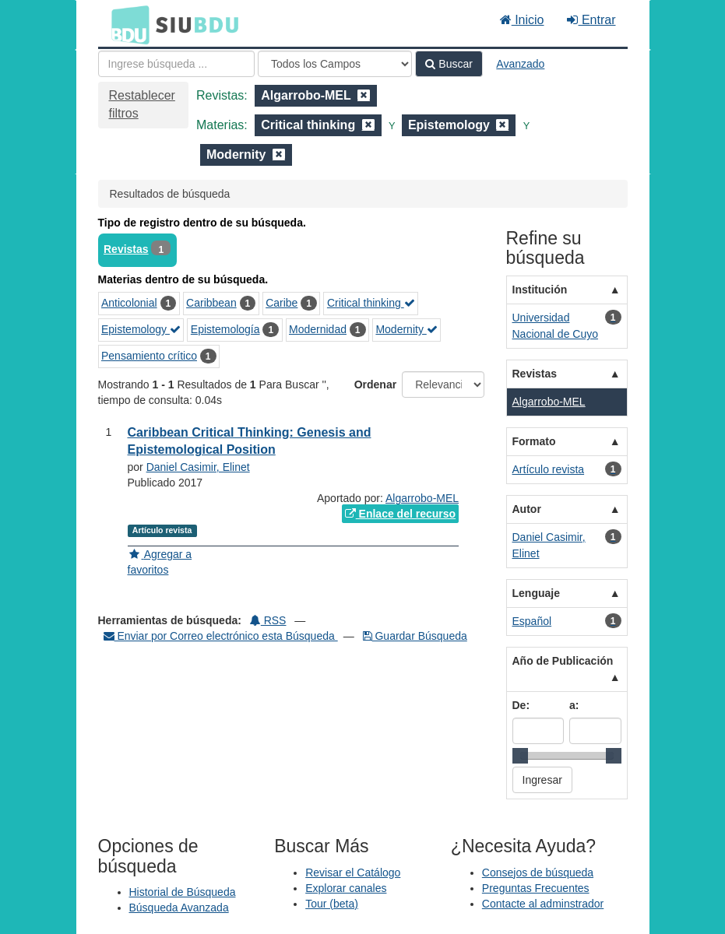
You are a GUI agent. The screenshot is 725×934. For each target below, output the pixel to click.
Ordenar (375, 384)
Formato (534, 441)
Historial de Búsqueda (182, 892)
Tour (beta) (331, 903)
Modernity (406, 329)
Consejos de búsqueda (537, 872)
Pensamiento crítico (149, 355)
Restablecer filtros (142, 104)
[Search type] (335, 64)
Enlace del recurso (400, 513)
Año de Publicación (563, 661)
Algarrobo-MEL (422, 498)
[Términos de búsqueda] (176, 64)
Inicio (522, 19)
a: (574, 705)
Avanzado (520, 64)
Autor (526, 509)
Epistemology (141, 329)
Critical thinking (371, 303)
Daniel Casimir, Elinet (198, 467)
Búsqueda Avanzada (179, 907)
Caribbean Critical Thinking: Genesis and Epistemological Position (249, 441)
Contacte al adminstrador (543, 903)
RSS (268, 620)
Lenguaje (536, 593)
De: (521, 705)
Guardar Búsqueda (415, 636)
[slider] (520, 756)
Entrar (591, 19)
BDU (126, 24)
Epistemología (225, 329)
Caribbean (211, 303)
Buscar (448, 64)
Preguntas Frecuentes (536, 888)
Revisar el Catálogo (352, 872)
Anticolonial (129, 303)
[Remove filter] (363, 95)
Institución (540, 289)
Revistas (126, 249)
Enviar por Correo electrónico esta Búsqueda (221, 636)
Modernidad (318, 329)
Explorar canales (345, 888)
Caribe (281, 303)
